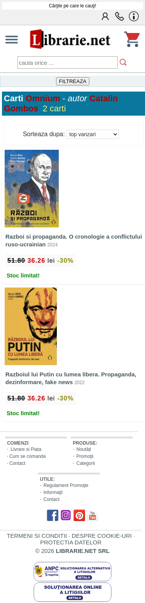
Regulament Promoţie (65, 485)
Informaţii (52, 492)
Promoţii (84, 456)
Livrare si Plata (25, 449)
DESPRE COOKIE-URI (102, 535)
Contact (17, 463)
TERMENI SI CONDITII (37, 535)
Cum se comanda (27, 456)
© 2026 (73, 551)
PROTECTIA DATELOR (71, 542)
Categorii (85, 463)
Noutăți (83, 449)
